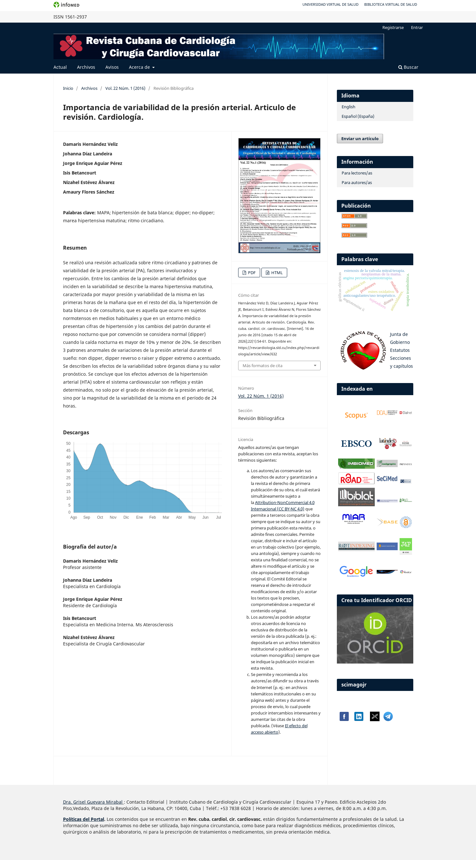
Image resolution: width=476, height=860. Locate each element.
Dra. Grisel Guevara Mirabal (93, 802)
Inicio (68, 88)
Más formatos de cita (262, 365)
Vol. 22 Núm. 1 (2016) (125, 88)
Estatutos (400, 350)
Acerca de (140, 67)
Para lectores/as (357, 173)
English (348, 107)
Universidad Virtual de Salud (330, 4)
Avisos (112, 67)
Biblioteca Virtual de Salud (390, 4)
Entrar (417, 27)
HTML (276, 272)
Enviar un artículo (360, 138)
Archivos (86, 67)
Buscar (408, 67)
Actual (60, 67)
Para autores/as (357, 182)
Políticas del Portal (83, 819)
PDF (251, 272)
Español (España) (358, 116)
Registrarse (393, 27)
